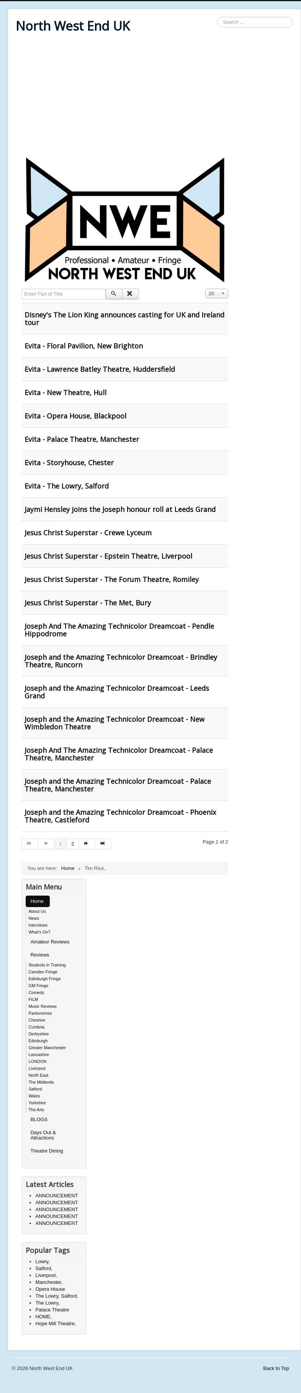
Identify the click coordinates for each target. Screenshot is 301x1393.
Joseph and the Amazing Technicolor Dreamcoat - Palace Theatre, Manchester (118, 785)
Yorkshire (37, 1102)
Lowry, (42, 1261)
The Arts (36, 1109)
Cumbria (36, 1027)
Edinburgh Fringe (44, 978)
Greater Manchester (47, 1047)
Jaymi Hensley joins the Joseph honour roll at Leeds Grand (120, 509)
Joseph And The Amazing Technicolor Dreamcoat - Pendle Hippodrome (119, 629)
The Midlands (41, 1082)
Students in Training (46, 965)
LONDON (37, 1061)
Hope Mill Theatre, (55, 1323)
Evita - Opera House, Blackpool (75, 415)
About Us (37, 911)
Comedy (36, 992)
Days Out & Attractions (43, 1135)
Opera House (50, 1289)
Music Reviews (42, 1006)
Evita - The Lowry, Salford (67, 485)
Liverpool (37, 1068)
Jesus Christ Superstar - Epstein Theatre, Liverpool (108, 556)
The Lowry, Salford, (56, 1296)
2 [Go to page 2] (72, 844)
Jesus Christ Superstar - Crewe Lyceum (88, 532)
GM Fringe (38, 985)
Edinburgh (37, 1040)
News (33, 918)
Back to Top (276, 1368)
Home (37, 901)
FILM (33, 999)
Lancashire (38, 1054)
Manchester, (48, 1282)
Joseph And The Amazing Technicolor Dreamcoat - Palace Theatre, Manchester (119, 754)
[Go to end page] (103, 844)
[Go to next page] (87, 844)
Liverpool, (46, 1275)
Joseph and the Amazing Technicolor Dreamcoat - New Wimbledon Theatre (114, 722)
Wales (34, 1096)
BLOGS (38, 1119)
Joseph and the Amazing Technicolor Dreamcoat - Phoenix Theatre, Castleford (120, 816)
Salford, (43, 1268)
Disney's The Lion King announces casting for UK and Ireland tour (124, 318)
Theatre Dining (46, 1151)
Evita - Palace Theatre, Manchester (82, 439)
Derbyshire (38, 1034)
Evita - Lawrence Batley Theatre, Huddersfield (100, 369)
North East (38, 1075)
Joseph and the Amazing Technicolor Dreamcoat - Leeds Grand (117, 691)
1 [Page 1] (60, 844)
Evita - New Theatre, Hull (65, 392)
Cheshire (36, 1020)
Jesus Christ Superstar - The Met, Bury (88, 602)
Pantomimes (40, 1013)
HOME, (43, 1316)
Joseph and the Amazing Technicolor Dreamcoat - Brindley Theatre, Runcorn (121, 660)
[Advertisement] (154, 96)
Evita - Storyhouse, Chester (69, 462)
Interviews (37, 925)
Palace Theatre (52, 1310)
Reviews (39, 955)
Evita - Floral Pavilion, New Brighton (84, 345)
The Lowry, (47, 1303)
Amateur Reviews (49, 942)
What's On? (39, 932)
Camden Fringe (42, 972)
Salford (35, 1089)
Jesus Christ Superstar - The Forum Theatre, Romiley (112, 579)
